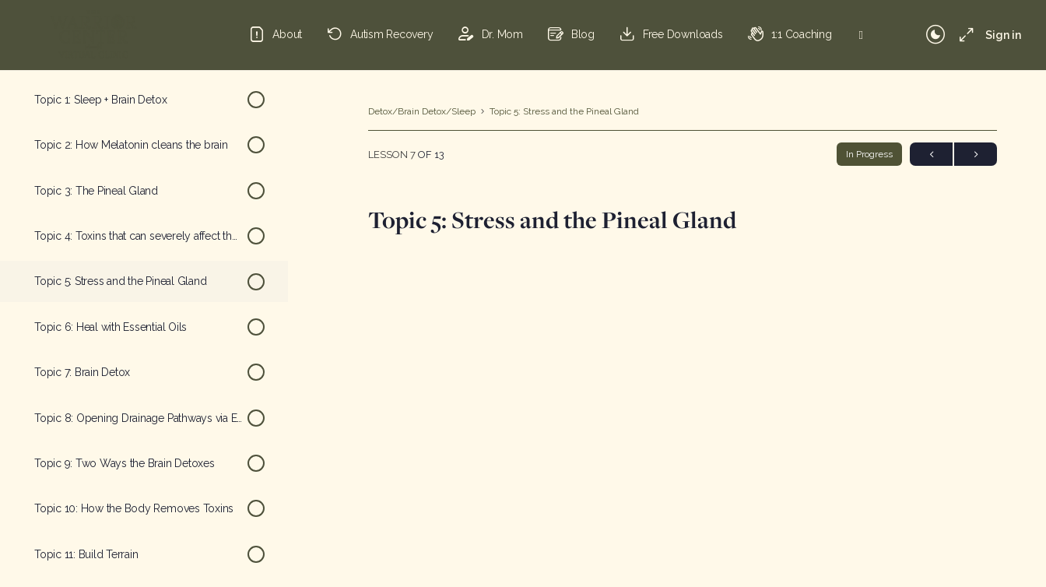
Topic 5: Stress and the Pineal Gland (564, 111)
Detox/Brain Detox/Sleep (422, 111)
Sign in (1003, 35)
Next (975, 154)
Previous (931, 154)
